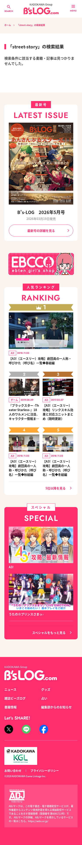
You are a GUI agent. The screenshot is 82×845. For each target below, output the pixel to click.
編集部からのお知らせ (56, 707)
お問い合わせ (12, 770)
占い (44, 698)
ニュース (10, 689)
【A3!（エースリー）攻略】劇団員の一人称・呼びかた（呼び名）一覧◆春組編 (40, 360)
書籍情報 (10, 707)
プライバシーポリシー (44, 770)
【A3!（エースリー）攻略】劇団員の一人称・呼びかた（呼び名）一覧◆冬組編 (57, 468)
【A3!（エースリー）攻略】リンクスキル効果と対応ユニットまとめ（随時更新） (58, 412)
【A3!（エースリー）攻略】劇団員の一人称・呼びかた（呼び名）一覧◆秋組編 (23, 468)
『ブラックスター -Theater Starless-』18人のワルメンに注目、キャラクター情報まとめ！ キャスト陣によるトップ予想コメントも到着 (24, 412)
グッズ (45, 689)
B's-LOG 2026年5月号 (41, 212)
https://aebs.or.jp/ (38, 821)
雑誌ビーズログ (15, 698)
